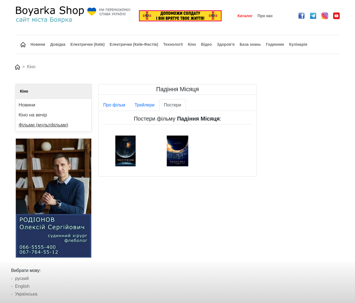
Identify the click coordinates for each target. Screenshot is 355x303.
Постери (172, 105)
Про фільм (114, 105)
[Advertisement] (301, 167)
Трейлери (144, 105)
